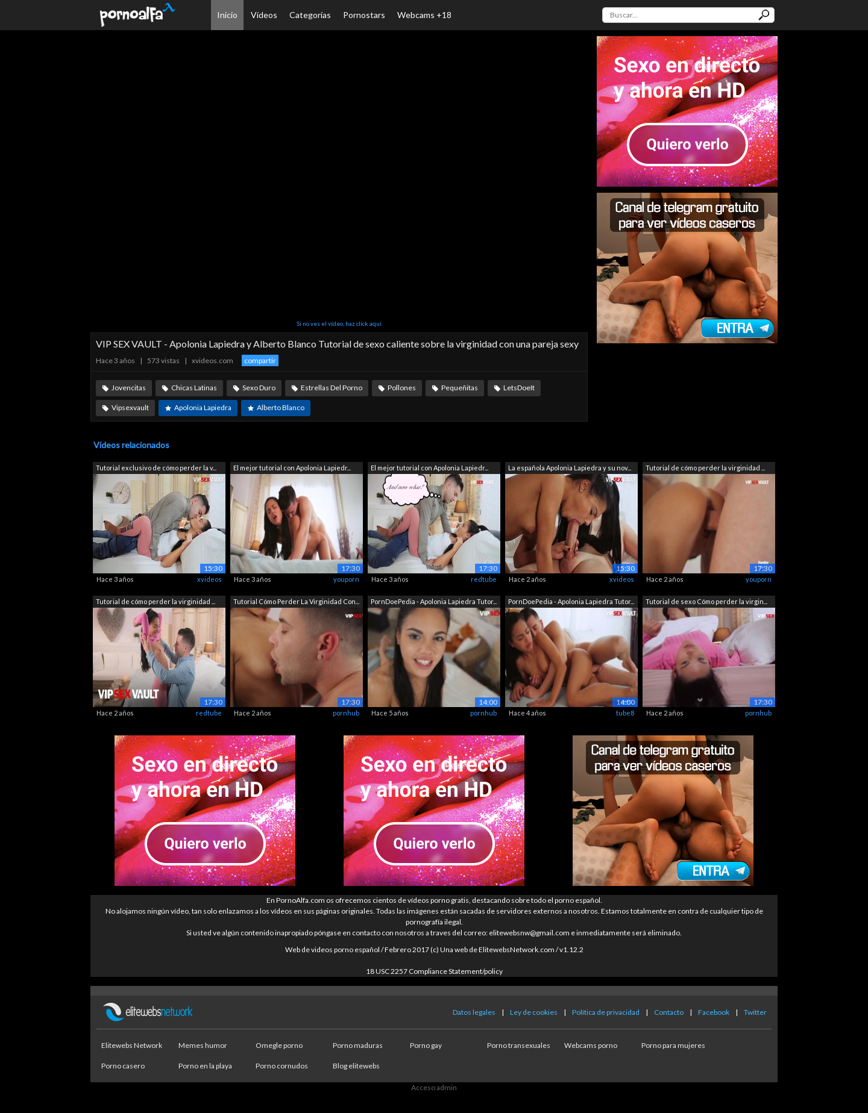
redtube (484, 579)
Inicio (227, 15)
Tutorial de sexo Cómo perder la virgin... (706, 601)
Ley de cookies (534, 1012)
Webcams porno (590, 1045)
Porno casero (123, 1065)
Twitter (755, 1012)
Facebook (713, 1012)
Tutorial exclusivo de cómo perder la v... (156, 468)
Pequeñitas (459, 387)
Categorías (310, 15)
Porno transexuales (518, 1045)
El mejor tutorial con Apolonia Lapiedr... (292, 468)
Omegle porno (279, 1045)
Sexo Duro (258, 387)
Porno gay (426, 1045)
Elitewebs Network (131, 1045)
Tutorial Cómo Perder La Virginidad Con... (296, 601)
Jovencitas (129, 387)
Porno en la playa (205, 1065)
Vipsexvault (130, 407)
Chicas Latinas (194, 387)
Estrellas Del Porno (331, 387)
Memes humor (202, 1045)
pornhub (346, 713)
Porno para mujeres (673, 1045)
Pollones (402, 387)
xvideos (209, 579)
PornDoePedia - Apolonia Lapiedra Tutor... (434, 601)
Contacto (669, 1012)
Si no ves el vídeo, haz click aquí (339, 323)
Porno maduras (358, 1045)
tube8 (625, 713)
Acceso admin (434, 1087)
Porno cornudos (282, 1065)
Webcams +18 (424, 15)
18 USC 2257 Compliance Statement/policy (434, 971)
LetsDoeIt (519, 387)
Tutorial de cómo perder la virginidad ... (705, 468)
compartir (260, 360)
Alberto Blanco (280, 407)
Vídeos (264, 15)
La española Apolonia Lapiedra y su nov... (569, 468)
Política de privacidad (606, 1012)
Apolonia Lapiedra (202, 407)
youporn (346, 579)
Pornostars (364, 15)
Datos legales (474, 1012)
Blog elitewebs (356, 1065)
